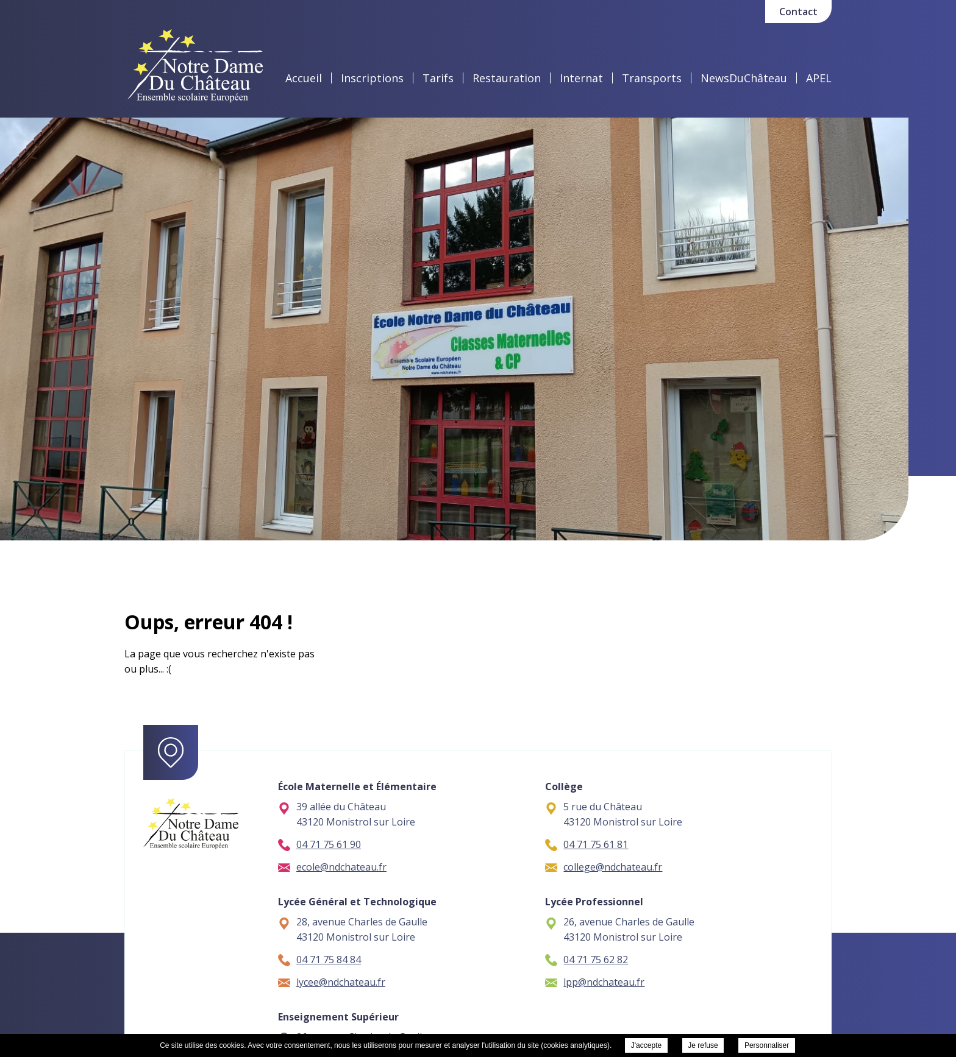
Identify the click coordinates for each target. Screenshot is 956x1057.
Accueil (303, 77)
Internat (581, 77)
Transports (652, 77)
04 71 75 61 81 (586, 844)
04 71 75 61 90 (319, 844)
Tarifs (438, 77)
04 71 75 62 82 (586, 959)
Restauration (507, 77)
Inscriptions (372, 77)
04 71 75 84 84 (319, 959)
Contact (798, 11)
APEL (819, 77)
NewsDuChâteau (744, 77)
